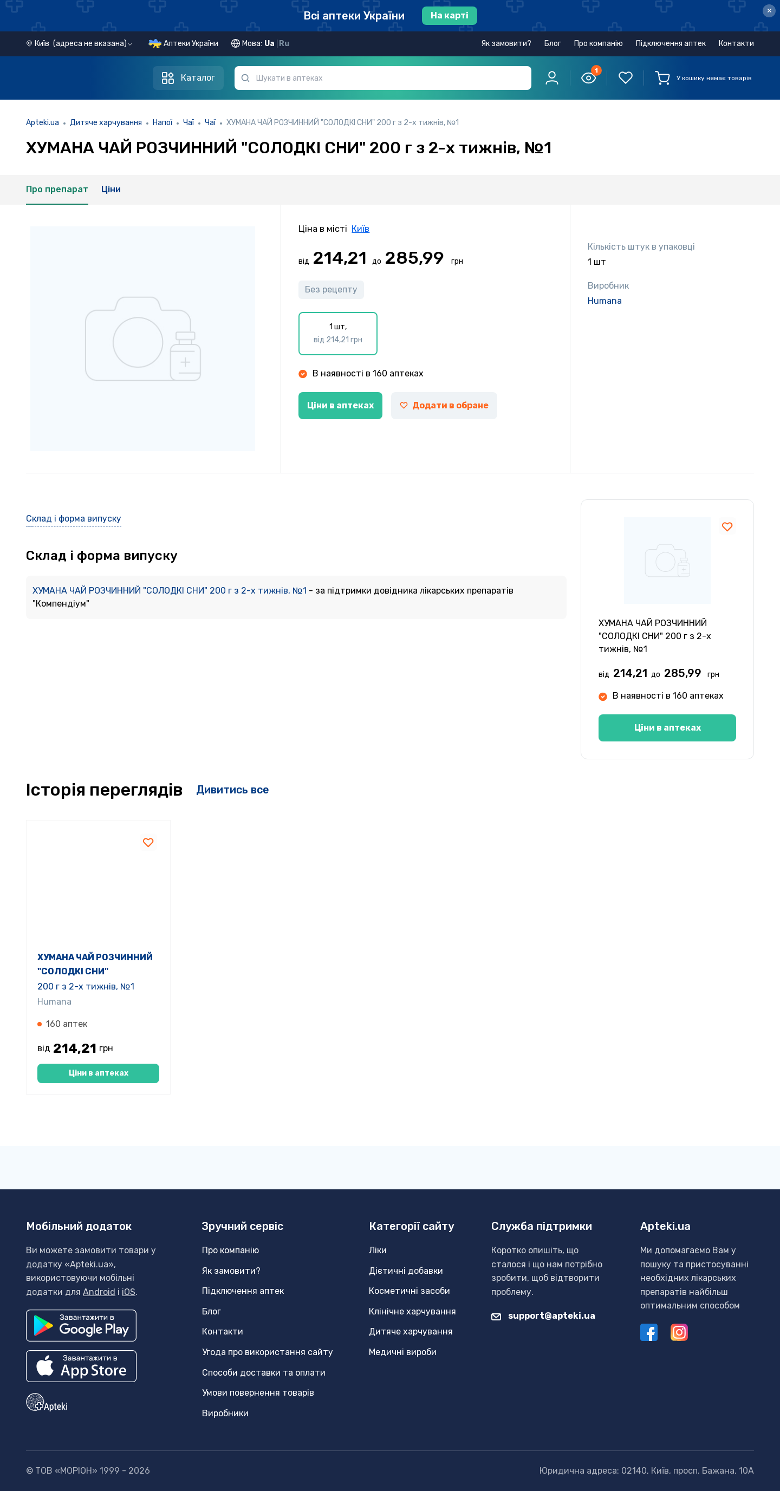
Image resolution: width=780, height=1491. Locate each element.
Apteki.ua (42, 122)
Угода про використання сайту (267, 1352)
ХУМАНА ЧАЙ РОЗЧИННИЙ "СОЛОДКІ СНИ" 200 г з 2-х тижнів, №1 (170, 590)
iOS (128, 1292)
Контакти (736, 43)
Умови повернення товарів (258, 1393)
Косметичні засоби (409, 1291)
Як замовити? (506, 43)
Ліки (378, 1250)
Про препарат (57, 189)
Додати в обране (444, 405)
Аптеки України (191, 43)
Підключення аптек (671, 43)
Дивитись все (232, 789)
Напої (162, 122)
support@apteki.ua (543, 1316)
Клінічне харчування (412, 1311)
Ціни (111, 189)
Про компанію (598, 43)
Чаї (188, 122)
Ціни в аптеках (340, 405)
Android (99, 1292)
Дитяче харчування (106, 122)
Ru (284, 43)
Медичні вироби (403, 1352)
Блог (552, 43)
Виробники (225, 1413)
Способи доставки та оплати (264, 1373)
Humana (605, 301)
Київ (360, 229)
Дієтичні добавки (406, 1271)
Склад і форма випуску (73, 518)
